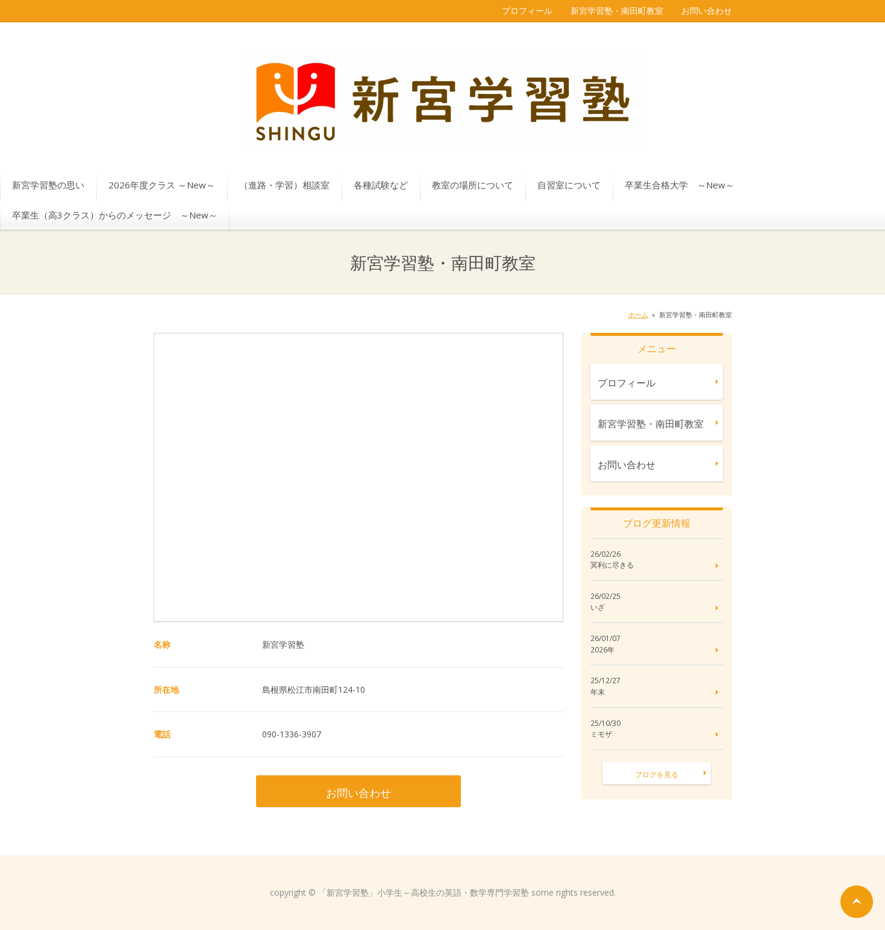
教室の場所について (472, 185)
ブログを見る (656, 774)
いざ (597, 607)
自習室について (569, 185)
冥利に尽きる (612, 565)
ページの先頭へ (856, 901)
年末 (597, 692)
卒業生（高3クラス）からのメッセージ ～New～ (114, 215)
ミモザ (601, 734)
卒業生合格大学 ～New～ (679, 185)
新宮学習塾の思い (48, 185)
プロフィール (527, 10)
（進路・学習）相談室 (284, 185)
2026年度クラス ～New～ (161, 185)
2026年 (602, 650)
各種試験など (381, 185)
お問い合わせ (706, 10)
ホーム (638, 314)
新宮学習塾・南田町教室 (617, 10)
